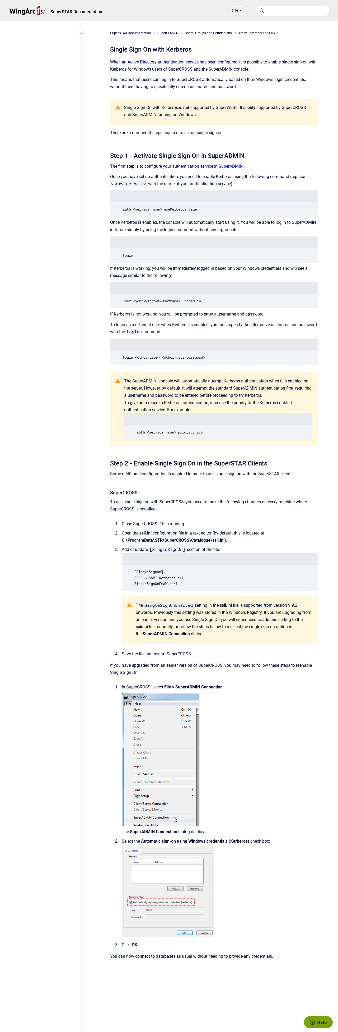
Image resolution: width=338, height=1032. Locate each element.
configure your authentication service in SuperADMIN (193, 166)
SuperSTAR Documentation (76, 11)
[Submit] (261, 10)
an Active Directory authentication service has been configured (179, 62)
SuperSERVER (167, 33)
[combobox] (292, 11)
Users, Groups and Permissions (208, 33)
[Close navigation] (81, 34)
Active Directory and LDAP (258, 33)
